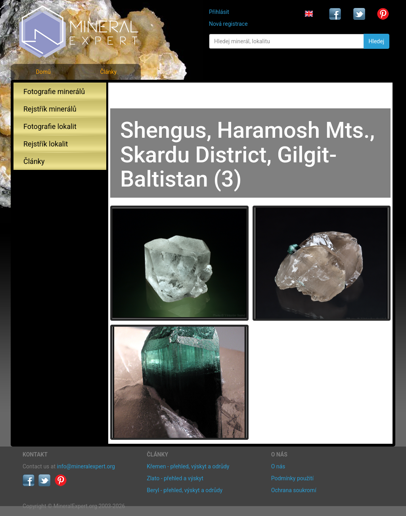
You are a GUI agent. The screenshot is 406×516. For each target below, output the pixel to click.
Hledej (376, 41)
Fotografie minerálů (54, 91)
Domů (43, 72)
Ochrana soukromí (293, 490)
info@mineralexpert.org (86, 466)
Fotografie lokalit (50, 126)
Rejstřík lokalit (45, 144)
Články (108, 72)
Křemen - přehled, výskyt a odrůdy (188, 466)
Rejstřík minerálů (50, 109)
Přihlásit (219, 12)
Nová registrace (228, 24)
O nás (278, 466)
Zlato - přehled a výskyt (175, 478)
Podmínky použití (292, 478)
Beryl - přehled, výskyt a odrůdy (184, 490)
